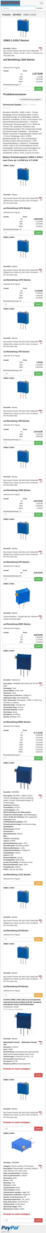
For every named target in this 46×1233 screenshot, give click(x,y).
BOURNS (15, 792)
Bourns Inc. (16, 680)
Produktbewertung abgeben (30, 99)
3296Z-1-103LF (8, 165)
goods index (5, 1232)
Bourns (14, 48)
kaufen (38, 89)
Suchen (40, 8)
